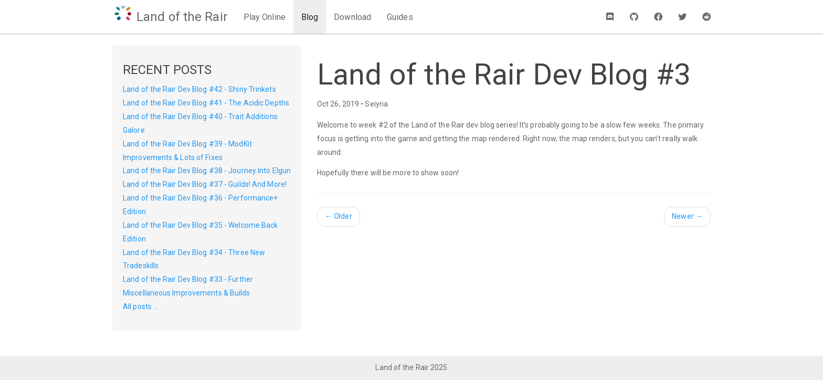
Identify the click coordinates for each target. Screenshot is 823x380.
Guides (400, 17)
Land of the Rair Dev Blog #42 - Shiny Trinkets (199, 89)
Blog (309, 17)
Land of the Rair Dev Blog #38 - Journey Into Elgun (207, 170)
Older (338, 216)
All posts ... (140, 306)
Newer (687, 216)
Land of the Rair (170, 16)
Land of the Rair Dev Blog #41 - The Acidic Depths (206, 103)
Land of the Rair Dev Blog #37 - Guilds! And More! (205, 184)
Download (352, 17)
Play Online (265, 17)
